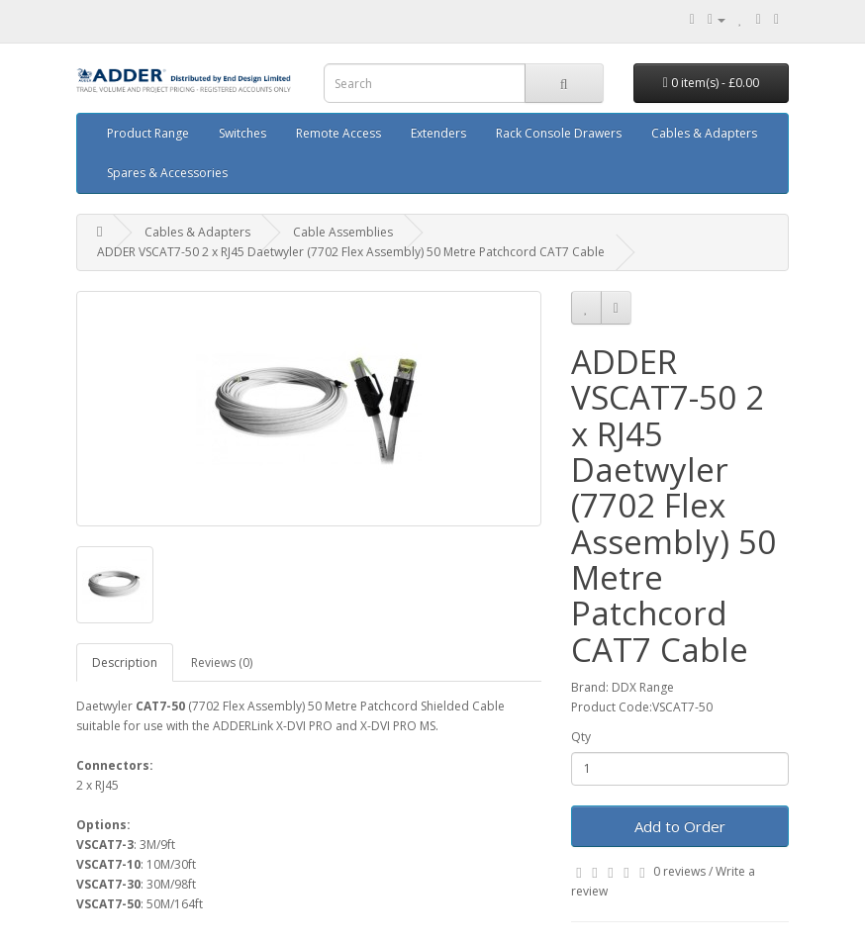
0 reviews (679, 871)
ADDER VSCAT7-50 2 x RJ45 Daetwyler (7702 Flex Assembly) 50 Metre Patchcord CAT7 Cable (351, 251)
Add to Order (679, 826)
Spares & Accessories (167, 172)
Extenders (438, 133)
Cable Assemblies (343, 232)
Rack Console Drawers (559, 133)
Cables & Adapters (704, 133)
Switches (242, 133)
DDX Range (643, 687)
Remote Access (338, 133)
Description (124, 662)
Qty (581, 736)
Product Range (148, 133)
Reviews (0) (221, 662)
